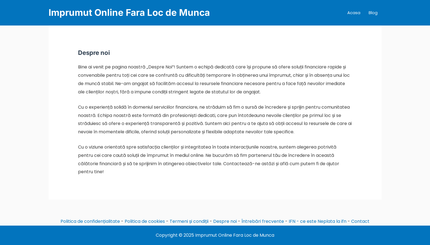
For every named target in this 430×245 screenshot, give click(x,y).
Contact (360, 221)
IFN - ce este (302, 221)
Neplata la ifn (332, 221)
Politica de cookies (145, 221)
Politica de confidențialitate (90, 221)
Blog (373, 13)
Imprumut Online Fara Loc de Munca (129, 12)
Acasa (353, 13)
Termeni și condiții (189, 221)
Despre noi (225, 221)
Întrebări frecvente (263, 221)
